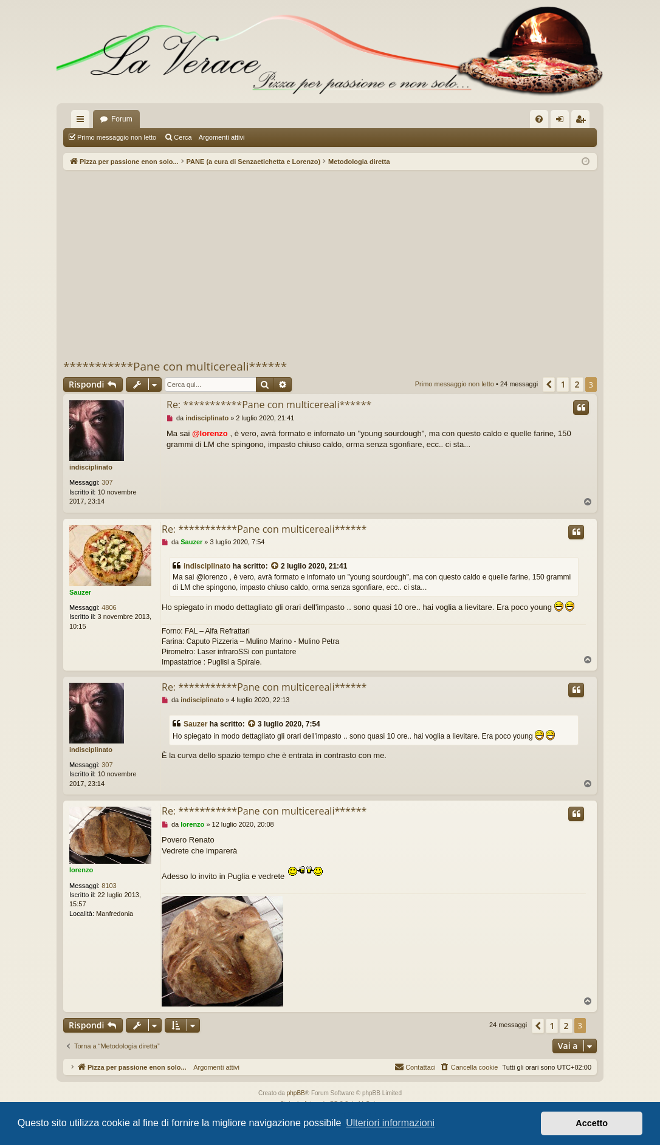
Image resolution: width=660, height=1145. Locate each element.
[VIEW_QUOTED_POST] (275, 566)
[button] (549, 384)
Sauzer (80, 592)
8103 (108, 885)
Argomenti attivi (222, 137)
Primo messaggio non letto (116, 137)
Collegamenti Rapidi (82, 121)
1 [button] (562, 384)
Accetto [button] (592, 1123)
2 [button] (576, 384)
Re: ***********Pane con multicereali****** (269, 404)
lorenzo (81, 869)
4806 (108, 607)
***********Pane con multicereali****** (175, 366)
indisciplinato (90, 467)
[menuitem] (539, 119)
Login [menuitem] (562, 121)
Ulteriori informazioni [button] (390, 1123)
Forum (121, 119)
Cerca (182, 137)
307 (106, 482)
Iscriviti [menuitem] (583, 121)
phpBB (296, 1093)
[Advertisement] (330, 264)
